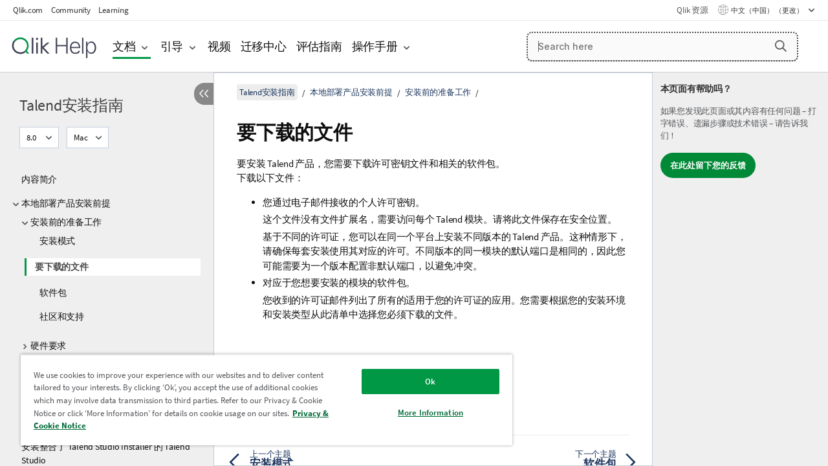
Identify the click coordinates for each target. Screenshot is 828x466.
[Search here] (662, 46)
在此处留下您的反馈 (708, 165)
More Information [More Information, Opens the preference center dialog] (420, 412)
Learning (113, 10)
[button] (780, 45)
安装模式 (57, 241)
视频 (219, 46)
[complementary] (740, 269)
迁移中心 (264, 46)
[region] (261, 399)
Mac (81, 137)
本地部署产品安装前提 (66, 203)
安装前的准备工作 (66, 222)
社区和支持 (61, 316)
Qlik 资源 (692, 10)
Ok (420, 381)
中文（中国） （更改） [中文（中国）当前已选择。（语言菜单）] (768, 10)
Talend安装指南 (71, 105)
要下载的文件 (62, 266)
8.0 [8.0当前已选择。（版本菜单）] (32, 137)
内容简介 (39, 179)
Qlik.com (28, 10)
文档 (124, 46)
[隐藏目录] (203, 94)
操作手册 (375, 46)
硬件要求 (48, 345)
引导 (172, 46)
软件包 (52, 292)
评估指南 (319, 46)
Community (71, 10)
